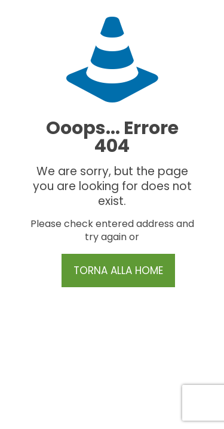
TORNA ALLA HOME (118, 270)
